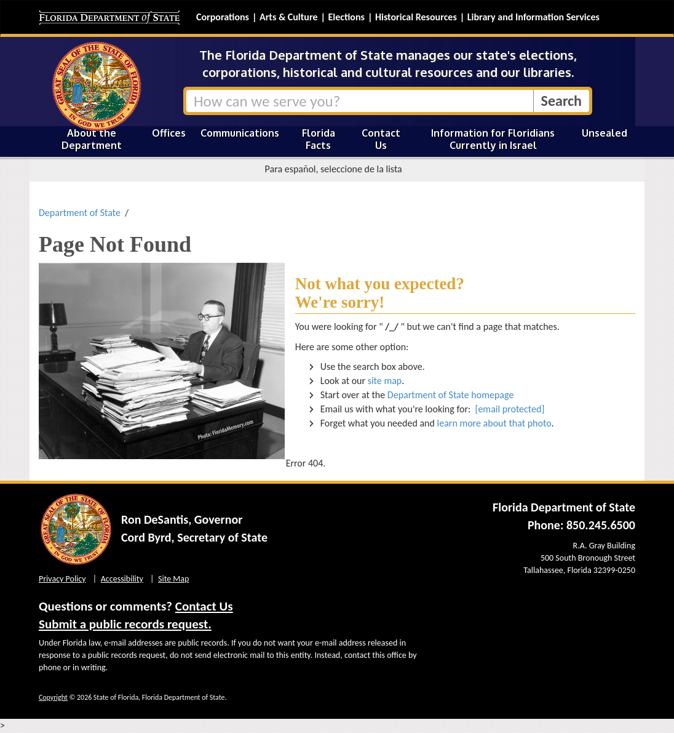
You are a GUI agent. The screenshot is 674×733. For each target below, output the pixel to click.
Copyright (53, 697)
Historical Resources (416, 17)
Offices (169, 133)
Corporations (222, 17)
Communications (239, 133)
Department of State (80, 212)
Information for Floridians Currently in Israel (493, 139)
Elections (346, 17)
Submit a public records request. (125, 624)
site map (385, 381)
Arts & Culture (289, 17)
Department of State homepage (450, 395)
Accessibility (122, 579)
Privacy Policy (62, 579)
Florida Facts (318, 139)
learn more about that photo (494, 423)
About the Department (91, 139)
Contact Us (381, 139)
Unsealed (604, 133)
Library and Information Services (533, 17)
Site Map (173, 579)
